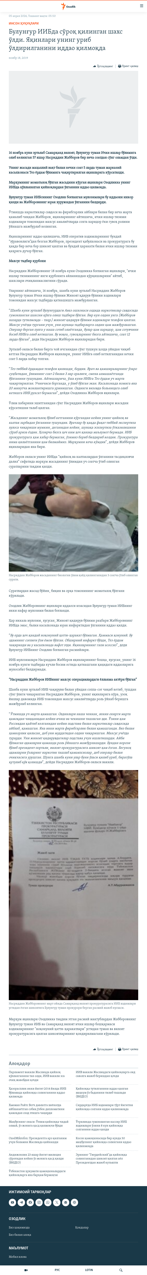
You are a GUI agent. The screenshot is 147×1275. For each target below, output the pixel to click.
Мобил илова (18, 1257)
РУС (57, 1270)
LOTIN (89, 1270)
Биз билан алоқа (20, 1234)
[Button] (103, 66)
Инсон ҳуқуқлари (24, 23)
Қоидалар (82, 1227)
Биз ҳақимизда (19, 1227)
